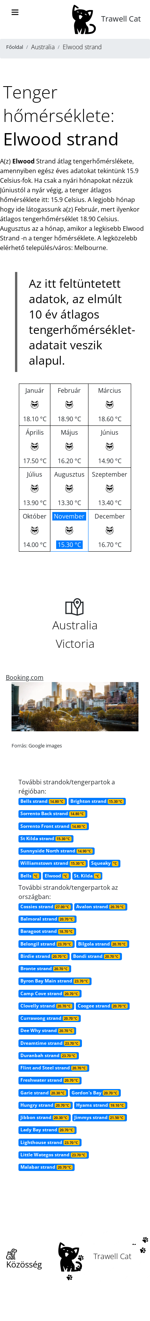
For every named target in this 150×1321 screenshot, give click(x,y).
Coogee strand (103, 1005)
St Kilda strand (46, 838)
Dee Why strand (47, 1030)
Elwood (57, 875)
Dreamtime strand (50, 1043)
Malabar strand (46, 1167)
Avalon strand (100, 906)
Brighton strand (97, 801)
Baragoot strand (47, 931)
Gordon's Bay (95, 1092)
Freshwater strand (50, 1080)
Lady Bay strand (47, 1129)
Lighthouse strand (50, 1142)
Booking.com (24, 677)
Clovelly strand (46, 1005)
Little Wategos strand (53, 1154)
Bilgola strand (102, 944)
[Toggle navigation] (15, 12)
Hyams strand (100, 1105)
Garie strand (43, 1092)
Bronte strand (44, 968)
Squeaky (104, 863)
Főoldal (14, 46)
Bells (29, 875)
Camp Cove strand (50, 993)
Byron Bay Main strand (55, 980)
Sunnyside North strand (56, 850)
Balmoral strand (47, 919)
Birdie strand (44, 956)
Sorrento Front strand (53, 826)
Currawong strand (49, 1018)
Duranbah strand (48, 1055)
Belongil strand (46, 944)
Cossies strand (45, 906)
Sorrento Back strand (52, 813)
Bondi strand (96, 956)
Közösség (24, 1259)
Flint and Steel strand (53, 1067)
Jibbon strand (44, 1117)
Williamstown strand (53, 863)
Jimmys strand (99, 1117)
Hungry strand (45, 1105)
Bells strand (42, 801)
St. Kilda (87, 875)
